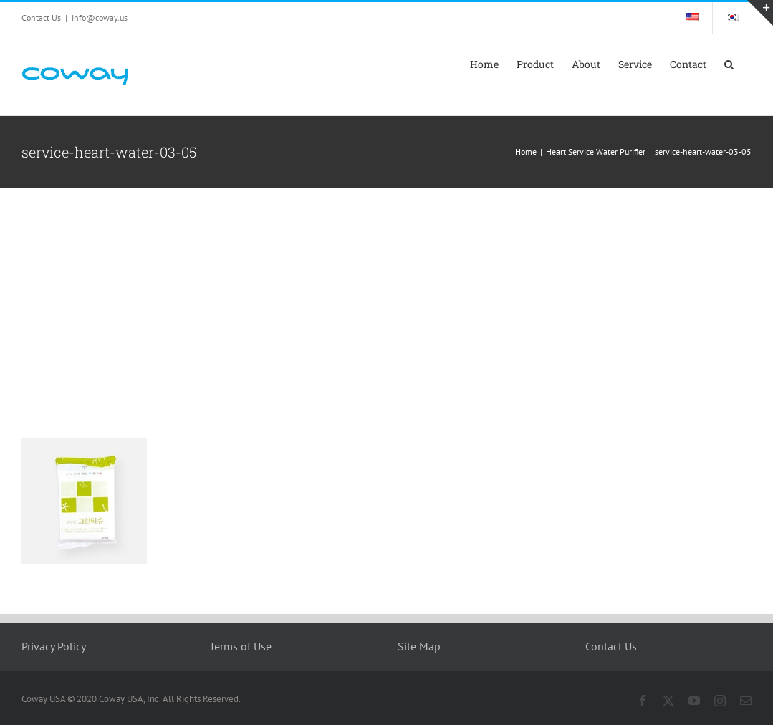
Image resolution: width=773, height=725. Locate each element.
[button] (729, 64)
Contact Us (611, 646)
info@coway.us (100, 17)
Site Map (419, 646)
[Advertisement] (386, 295)
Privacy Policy (53, 646)
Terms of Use (240, 646)
